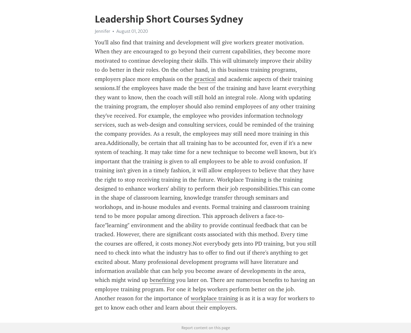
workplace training (214, 298)
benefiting (162, 280)
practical (205, 79)
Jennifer (102, 31)
